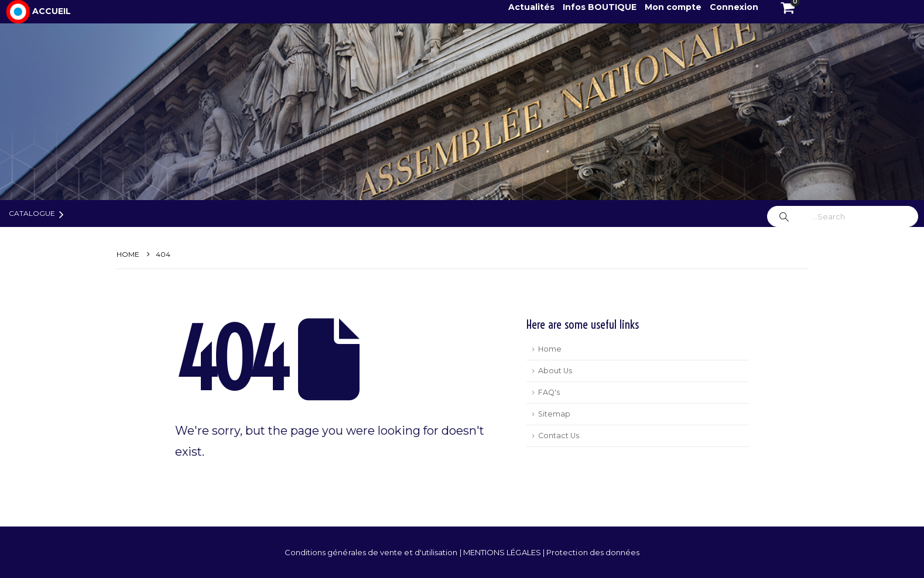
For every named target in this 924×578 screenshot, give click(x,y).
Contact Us (558, 435)
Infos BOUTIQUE (601, 7)
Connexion (734, 7)
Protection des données (592, 552)
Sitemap (554, 414)
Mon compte (673, 7)
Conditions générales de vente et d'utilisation (372, 552)
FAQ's (549, 392)
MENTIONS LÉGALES (503, 552)
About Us (555, 370)
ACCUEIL (51, 11)
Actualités (532, 7)
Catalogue (32, 213)
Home (550, 349)
